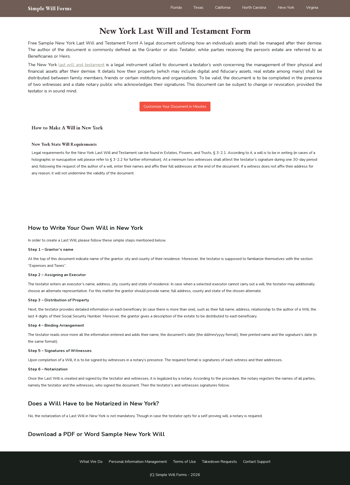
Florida (176, 7)
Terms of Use (184, 461)
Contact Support (257, 461)
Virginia (312, 7)
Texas (198, 7)
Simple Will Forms (49, 8)
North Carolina (254, 7)
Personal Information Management (138, 461)
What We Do (91, 461)
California (222, 7)
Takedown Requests (219, 461)
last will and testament (81, 65)
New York (286, 7)
